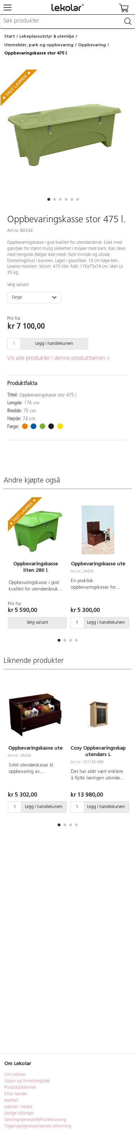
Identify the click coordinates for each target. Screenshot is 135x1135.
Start (9, 36)
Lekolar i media (18, 1107)
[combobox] (67, 21)
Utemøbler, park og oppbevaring (38, 44)
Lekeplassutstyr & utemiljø (46, 36)
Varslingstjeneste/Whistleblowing (35, 1120)
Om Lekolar (15, 1075)
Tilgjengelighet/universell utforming (37, 1126)
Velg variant (18, 285)
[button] (49, 199)
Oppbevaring (92, 44)
